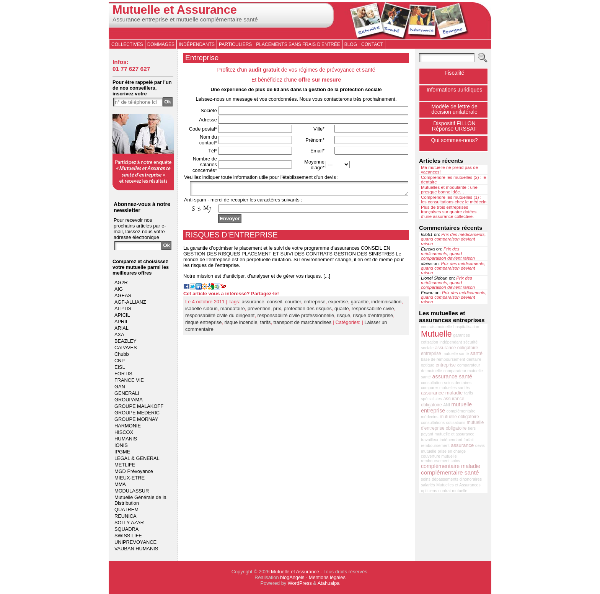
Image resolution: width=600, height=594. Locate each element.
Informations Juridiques (455, 90)
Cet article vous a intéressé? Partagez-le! (231, 296)
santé (476, 353)
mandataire (232, 311)
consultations (433, 422)
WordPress (300, 583)
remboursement (435, 445)
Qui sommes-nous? (454, 140)
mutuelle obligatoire (459, 416)
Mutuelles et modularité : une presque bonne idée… (449, 189)
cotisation (429, 342)
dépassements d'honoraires (457, 479)
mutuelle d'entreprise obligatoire (452, 425)
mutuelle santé (455, 353)
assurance (253, 304)
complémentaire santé (450, 472)
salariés (428, 485)
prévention (259, 311)
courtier (293, 304)
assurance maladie (442, 393)
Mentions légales (327, 577)
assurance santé (452, 376)
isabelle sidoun (201, 311)
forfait (468, 439)
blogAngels (292, 577)
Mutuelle (436, 334)
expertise (338, 304)
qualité (341, 311)
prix (277, 311)
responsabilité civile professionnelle (296, 318)
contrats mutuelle (436, 326)
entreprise (315, 304)
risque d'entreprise (373, 318)
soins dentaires (457, 382)
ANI (446, 405)
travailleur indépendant (441, 439)
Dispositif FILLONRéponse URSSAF (454, 126)
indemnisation (386, 304)
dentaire (473, 359)
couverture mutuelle (439, 456)
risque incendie (240, 324)
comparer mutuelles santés (445, 387)
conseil (274, 304)
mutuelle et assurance (454, 434)
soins (425, 479)
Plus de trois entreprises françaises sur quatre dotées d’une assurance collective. (448, 212)
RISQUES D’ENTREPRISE (231, 237)
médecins (430, 416)
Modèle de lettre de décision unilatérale (454, 109)
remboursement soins (440, 460)
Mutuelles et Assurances (458, 485)
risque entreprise (203, 324)
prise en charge (452, 451)
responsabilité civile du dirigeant (219, 318)
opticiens (429, 490)
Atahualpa (329, 583)
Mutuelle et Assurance (174, 9)
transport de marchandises (303, 324)
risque (343, 318)
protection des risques (308, 311)
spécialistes (431, 398)
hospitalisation (466, 326)
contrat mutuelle (453, 490)
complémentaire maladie (450, 466)
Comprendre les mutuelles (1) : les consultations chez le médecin (454, 199)
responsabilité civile (373, 311)
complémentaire (461, 411)
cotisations (455, 422)
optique (427, 365)
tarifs (265, 324)
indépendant (451, 342)
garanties (461, 335)
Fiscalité (455, 73)
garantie (359, 304)
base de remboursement (443, 359)
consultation (432, 382)
